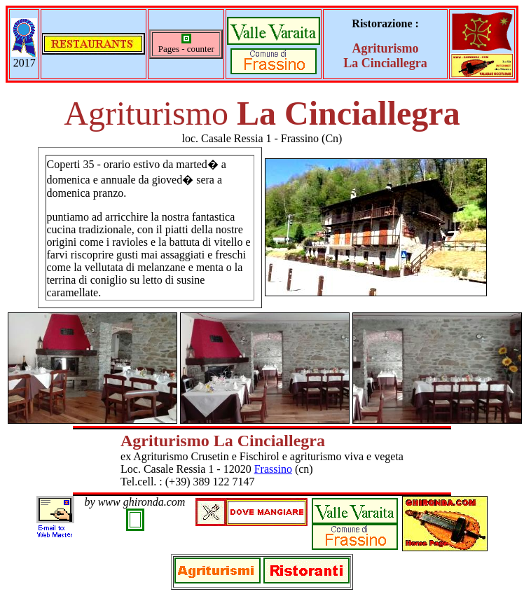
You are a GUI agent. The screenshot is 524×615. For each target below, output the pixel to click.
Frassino (273, 469)
